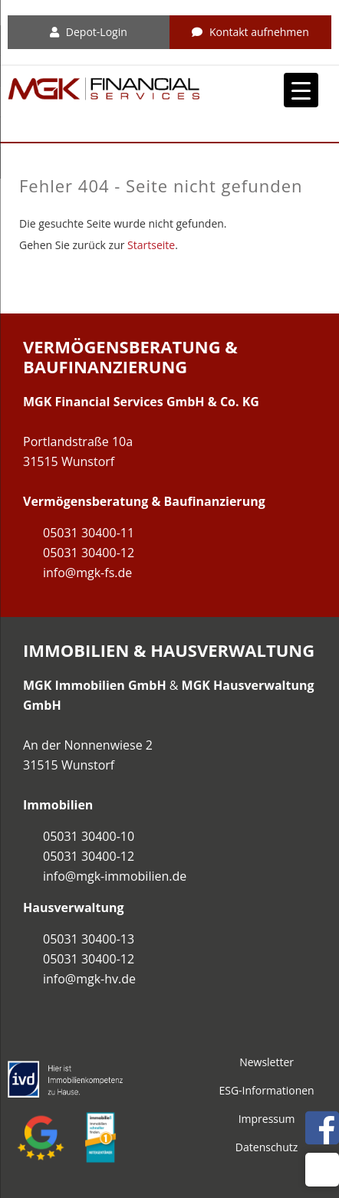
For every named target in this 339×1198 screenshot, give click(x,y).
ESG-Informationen (266, 1090)
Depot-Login (88, 32)
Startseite (151, 245)
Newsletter (266, 1062)
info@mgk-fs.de (87, 572)
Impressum (267, 1118)
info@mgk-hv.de (89, 978)
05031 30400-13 (88, 939)
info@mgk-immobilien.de (114, 876)
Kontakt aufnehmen (250, 32)
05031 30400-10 (88, 836)
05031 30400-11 (88, 532)
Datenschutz (266, 1147)
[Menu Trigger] (301, 90)
